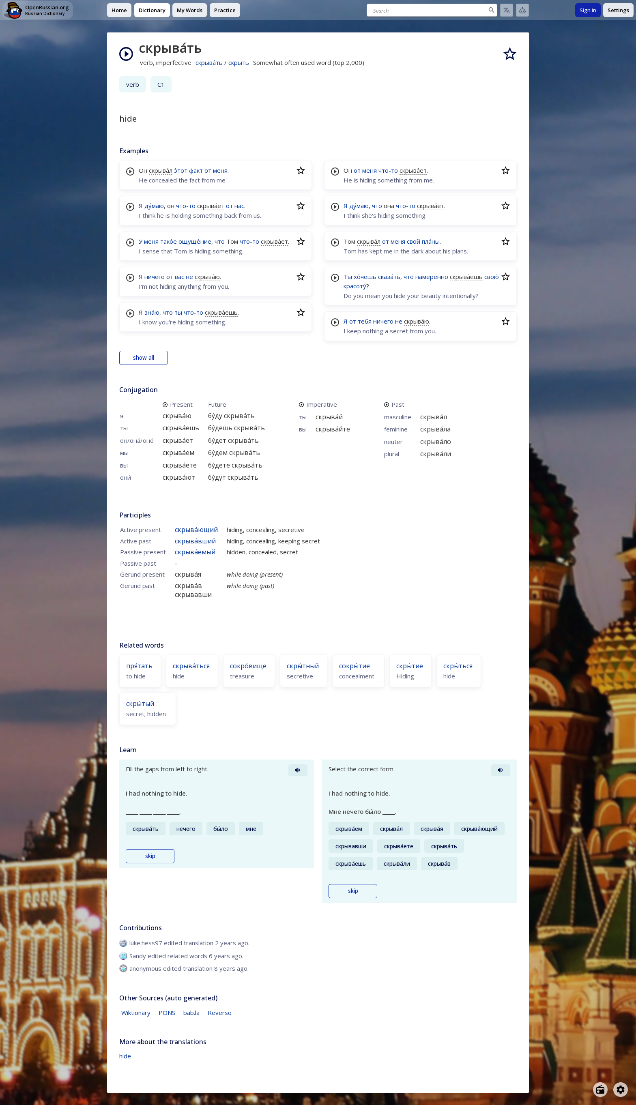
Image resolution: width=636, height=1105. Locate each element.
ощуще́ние (194, 241)
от (207, 170)
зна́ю (151, 312)
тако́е (168, 241)
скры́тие (409, 665)
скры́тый (140, 703)
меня (220, 170)
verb (132, 84)
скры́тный (303, 665)
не (189, 276)
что (220, 241)
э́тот (180, 170)
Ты (348, 276)
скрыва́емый (195, 551)
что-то (186, 206)
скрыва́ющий (196, 529)
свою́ (491, 276)
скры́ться (458, 665)
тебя (365, 321)
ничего (154, 276)
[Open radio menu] (600, 1089)
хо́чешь (365, 276)
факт (196, 170)
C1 (161, 84)
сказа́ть (389, 276)
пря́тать (139, 665)
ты (178, 312)
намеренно (431, 276)
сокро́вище (248, 665)
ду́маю (154, 206)
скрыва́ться (191, 665)
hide (125, 1056)
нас (239, 206)
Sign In (588, 10)
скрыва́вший (195, 540)
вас (179, 276)
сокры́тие (354, 665)
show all (143, 357)
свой (413, 241)
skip (150, 856)
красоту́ (355, 286)
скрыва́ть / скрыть (222, 62)
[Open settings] (620, 1089)
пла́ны (431, 241)
